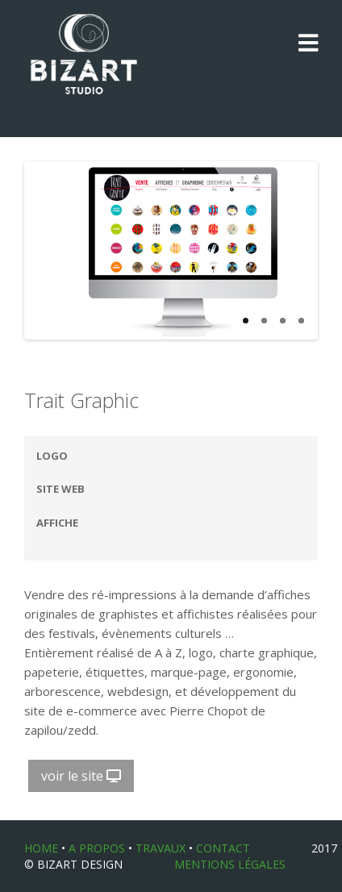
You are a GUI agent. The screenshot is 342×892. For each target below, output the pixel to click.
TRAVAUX (161, 848)
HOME (41, 848)
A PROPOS (97, 848)
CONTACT (223, 848)
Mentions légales (230, 864)
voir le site (81, 776)
